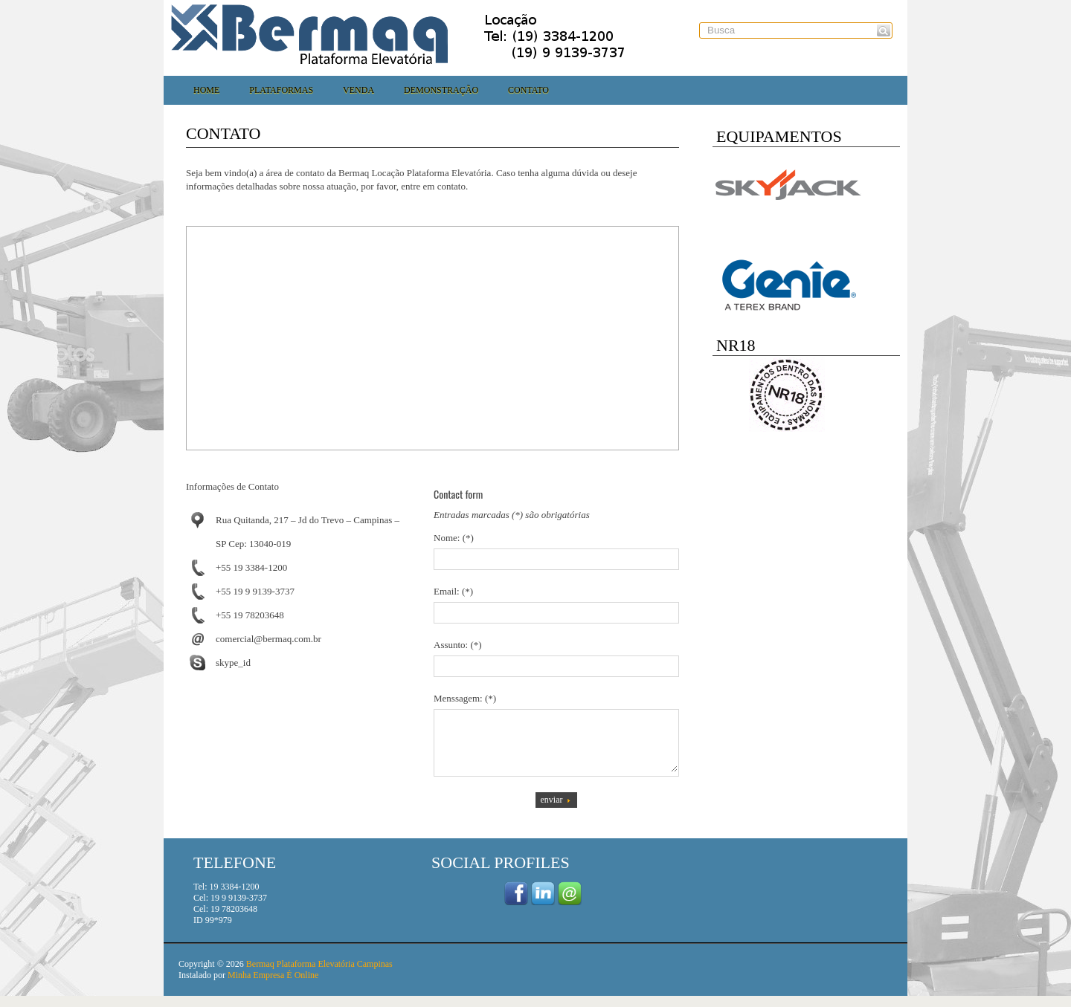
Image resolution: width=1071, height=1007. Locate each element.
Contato (528, 90)
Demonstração (441, 90)
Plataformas (281, 90)
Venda (358, 90)
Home (206, 90)
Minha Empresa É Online (273, 986)
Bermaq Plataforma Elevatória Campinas (319, 975)
